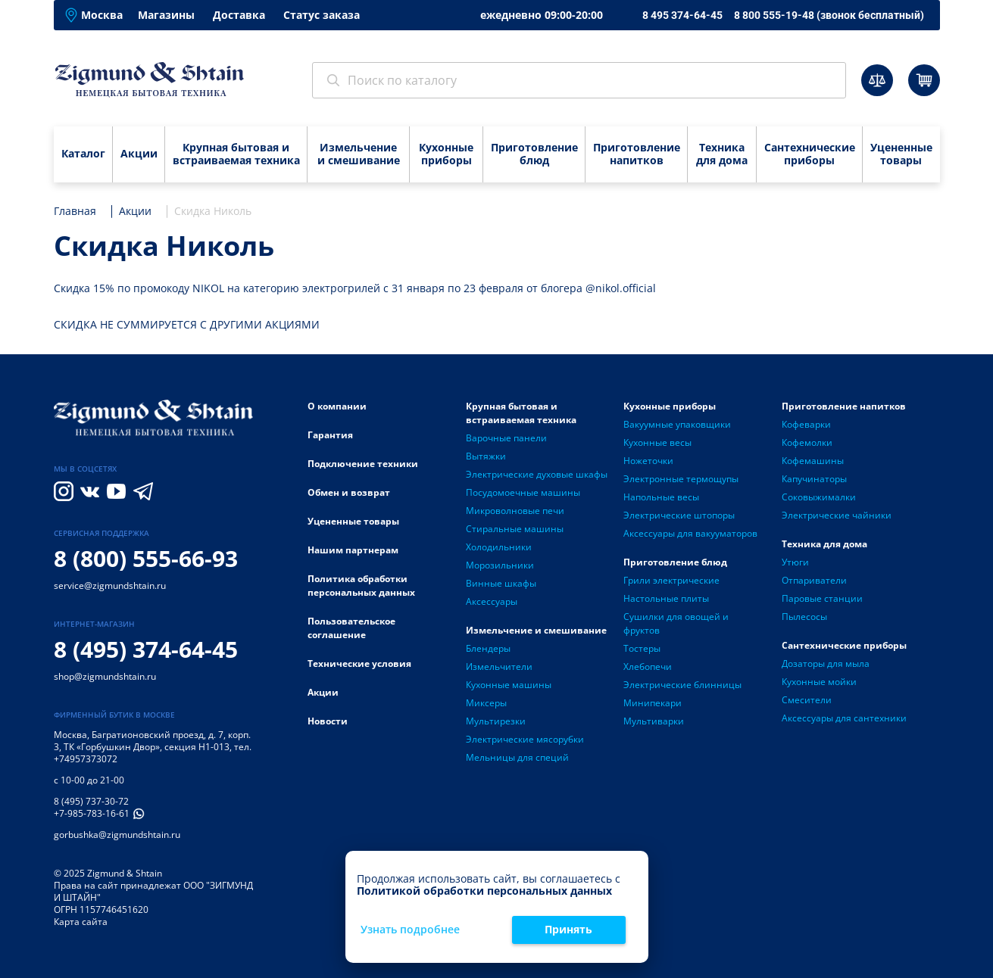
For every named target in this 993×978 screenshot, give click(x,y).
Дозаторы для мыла (826, 663)
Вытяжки (486, 456)
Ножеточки (648, 460)
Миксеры (486, 702)
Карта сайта (81, 921)
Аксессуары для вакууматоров (690, 533)
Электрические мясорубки (525, 739)
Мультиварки (653, 721)
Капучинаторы (814, 478)
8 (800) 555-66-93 (146, 558)
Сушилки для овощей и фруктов (676, 623)
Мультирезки (496, 721)
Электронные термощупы (681, 478)
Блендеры (488, 648)
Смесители (807, 699)
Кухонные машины (508, 684)
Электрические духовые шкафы (536, 474)
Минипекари (652, 702)
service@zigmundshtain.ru (110, 585)
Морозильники (500, 565)
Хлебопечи (647, 666)
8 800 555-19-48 (829, 15)
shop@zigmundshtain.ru (105, 676)
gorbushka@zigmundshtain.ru (117, 834)
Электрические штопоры (679, 515)
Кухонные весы (657, 442)
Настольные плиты (666, 598)
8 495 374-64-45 (682, 15)
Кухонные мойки (819, 681)
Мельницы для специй (517, 757)
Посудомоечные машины (523, 492)
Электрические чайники (837, 515)
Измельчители (499, 666)
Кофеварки (806, 424)
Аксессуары (491, 601)
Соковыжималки (819, 497)
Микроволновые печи (515, 510)
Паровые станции (822, 598)
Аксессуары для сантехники (844, 718)
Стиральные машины (515, 528)
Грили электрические (671, 580)
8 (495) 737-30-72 (91, 801)
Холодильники (499, 546)
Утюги (795, 562)
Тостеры (641, 648)
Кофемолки (807, 442)
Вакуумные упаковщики (677, 424)
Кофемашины (813, 460)
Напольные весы (661, 497)
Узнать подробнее (410, 929)
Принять (568, 929)
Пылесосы (804, 616)
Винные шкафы (501, 583)
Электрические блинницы (682, 684)
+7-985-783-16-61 (92, 813)
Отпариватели (814, 580)
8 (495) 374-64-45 (146, 649)
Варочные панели (506, 437)
